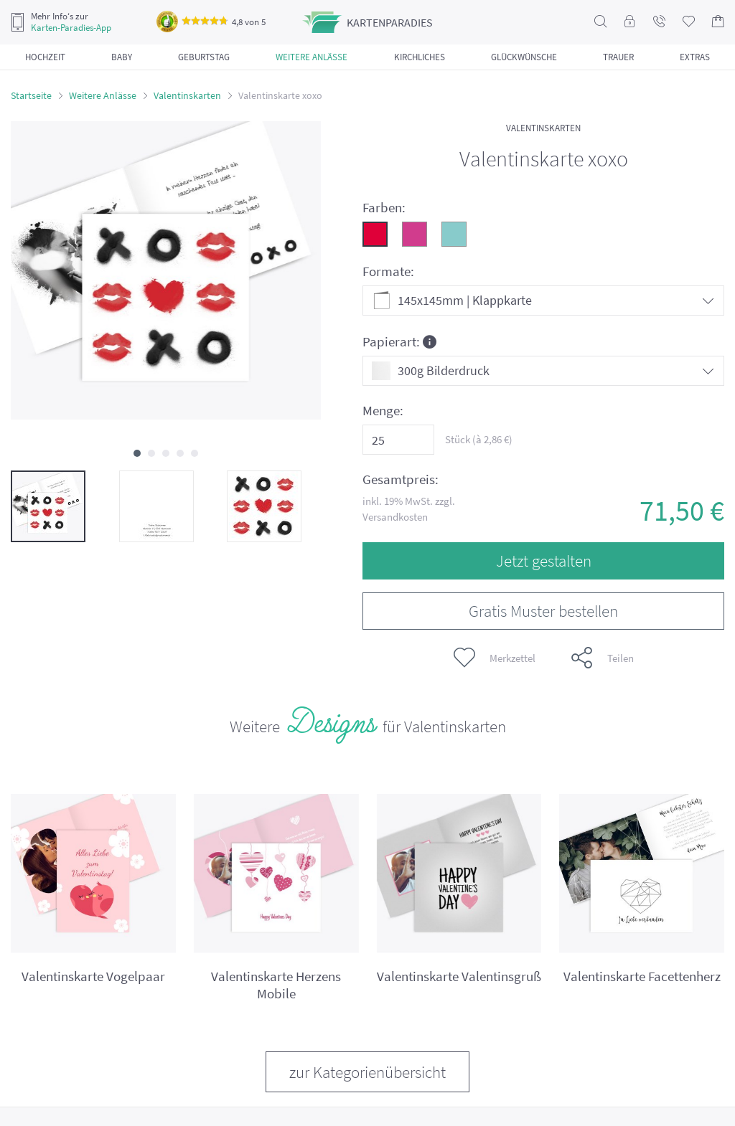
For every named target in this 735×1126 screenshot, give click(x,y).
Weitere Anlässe (102, 95)
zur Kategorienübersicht (367, 1071)
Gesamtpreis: (400, 479)
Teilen (602, 657)
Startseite (31, 95)
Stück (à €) (478, 439)
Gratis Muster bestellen (543, 610)
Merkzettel (494, 657)
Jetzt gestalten (543, 560)
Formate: (388, 271)
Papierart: (399, 341)
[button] (137, 453)
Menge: (382, 410)
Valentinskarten (187, 95)
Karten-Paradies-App (71, 28)
